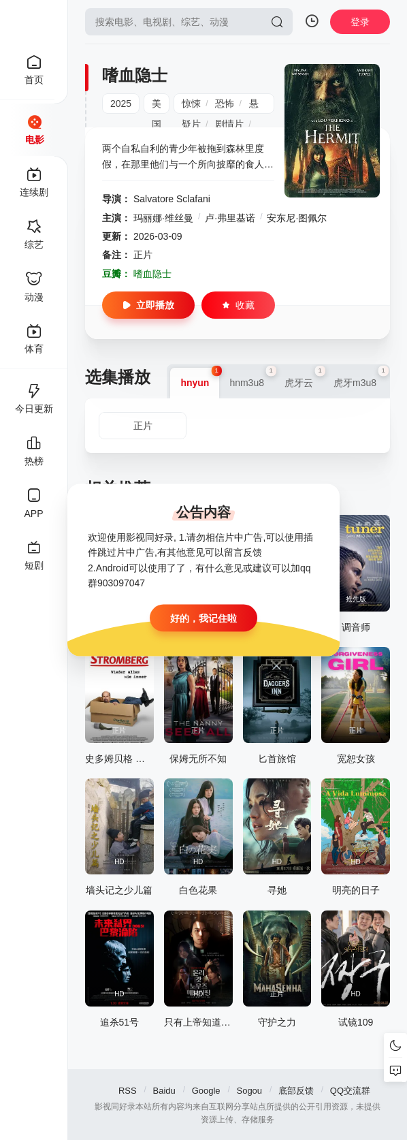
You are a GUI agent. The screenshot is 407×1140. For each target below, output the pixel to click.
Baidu (164, 1091)
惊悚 (191, 103)
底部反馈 (296, 1091)
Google (206, 1091)
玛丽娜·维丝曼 (163, 217)
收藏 (238, 305)
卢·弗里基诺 (230, 217)
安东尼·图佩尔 (297, 217)
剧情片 (229, 123)
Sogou (249, 1091)
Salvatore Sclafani (171, 198)
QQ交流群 (350, 1091)
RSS (127, 1091)
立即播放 (148, 305)
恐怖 (224, 103)
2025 (120, 103)
